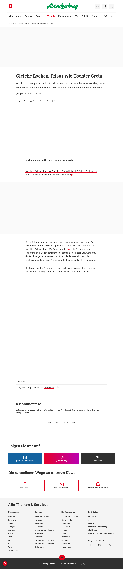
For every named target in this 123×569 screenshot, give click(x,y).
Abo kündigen (93, 530)
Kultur (10, 543)
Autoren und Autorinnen (70, 516)
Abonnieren (66, 523)
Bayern (10, 523)
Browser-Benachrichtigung (44, 530)
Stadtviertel (12, 520)
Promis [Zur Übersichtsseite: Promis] (51, 16)
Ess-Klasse (39, 533)
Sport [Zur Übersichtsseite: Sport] (39, 16)
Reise (10, 547)
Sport (10, 537)
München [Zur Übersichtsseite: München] (14, 16)
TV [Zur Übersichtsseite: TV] (76, 16)
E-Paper (64, 530)
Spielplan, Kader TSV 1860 (44, 543)
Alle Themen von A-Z (42, 516)
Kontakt (64, 533)
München (11, 516)
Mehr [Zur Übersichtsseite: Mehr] (107, 16)
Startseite (12, 24)
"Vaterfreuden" (60, 249)
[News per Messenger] (25, 485)
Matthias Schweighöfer (37, 249)
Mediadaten (66, 537)
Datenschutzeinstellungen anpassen (101, 533)
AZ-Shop (65, 540)
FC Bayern (11, 527)
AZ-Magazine (66, 543)
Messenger (39, 523)
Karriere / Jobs (67, 520)
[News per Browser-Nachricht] (98, 485)
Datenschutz (92, 523)
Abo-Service (66, 527)
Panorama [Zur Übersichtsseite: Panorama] (63, 16)
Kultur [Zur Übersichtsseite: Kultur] (95, 16)
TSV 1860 (11, 530)
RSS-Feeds (39, 527)
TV (9, 540)
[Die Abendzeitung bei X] (98, 458)
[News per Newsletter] (61, 485)
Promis (20, 24)
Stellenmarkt (39, 547)
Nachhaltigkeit (13, 550)
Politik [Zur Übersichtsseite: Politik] (85, 16)
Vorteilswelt (39, 537)
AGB (89, 520)
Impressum (92, 516)
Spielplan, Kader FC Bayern (44, 540)
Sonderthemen (67, 547)
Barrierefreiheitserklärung (97, 527)
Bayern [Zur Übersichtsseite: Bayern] (29, 16)
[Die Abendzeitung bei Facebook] (25, 458)
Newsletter (39, 520)
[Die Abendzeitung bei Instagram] (61, 458)
